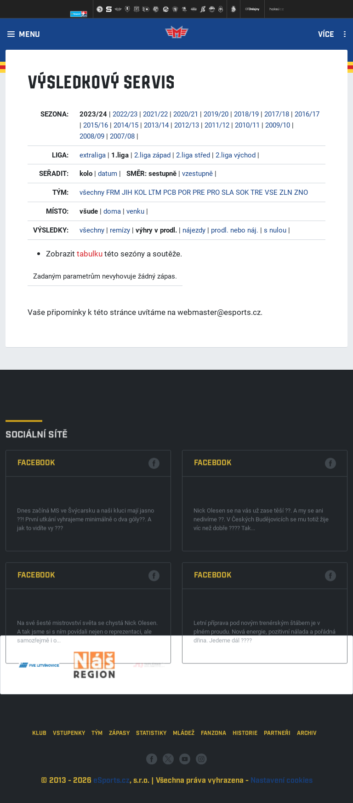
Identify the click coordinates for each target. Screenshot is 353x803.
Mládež (183, 760)
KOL (140, 192)
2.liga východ (236, 154)
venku (135, 210)
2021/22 (155, 113)
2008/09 (92, 135)
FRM (113, 192)
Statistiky (151, 760)
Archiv (307, 760)
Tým (96, 760)
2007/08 (122, 135)
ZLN (285, 192)
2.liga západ (152, 154)
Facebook (36, 536)
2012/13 (186, 124)
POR (184, 192)
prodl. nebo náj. (234, 229)
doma (112, 210)
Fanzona (213, 760)
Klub (39, 760)
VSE (271, 192)
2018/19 (246, 113)
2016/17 (307, 113)
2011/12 (217, 124)
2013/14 (156, 124)
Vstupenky (69, 760)
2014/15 (126, 124)
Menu (29, 35)
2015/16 (95, 124)
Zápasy (119, 760)
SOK (242, 192)
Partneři (277, 760)
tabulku (89, 253)
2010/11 (247, 124)
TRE (257, 192)
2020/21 (185, 113)
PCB (169, 192)
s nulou (275, 229)
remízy (120, 229)
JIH (127, 192)
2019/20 (216, 113)
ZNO (301, 192)
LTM (154, 192)
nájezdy (193, 229)
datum (107, 173)
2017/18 (276, 113)
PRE (199, 192)
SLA (228, 192)
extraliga (93, 154)
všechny (92, 192)
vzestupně (197, 173)
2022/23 (125, 113)
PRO (213, 192)
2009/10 (277, 124)
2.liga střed (193, 154)
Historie (245, 760)
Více (326, 35)
